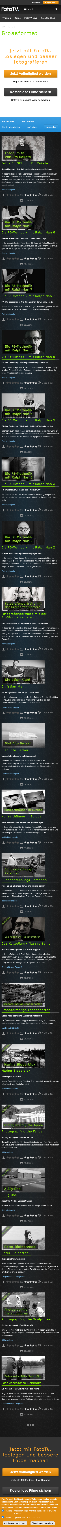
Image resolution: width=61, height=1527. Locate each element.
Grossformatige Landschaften (26, 1010)
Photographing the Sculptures (26, 1319)
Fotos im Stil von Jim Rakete (25, 163)
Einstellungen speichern (42, 1523)
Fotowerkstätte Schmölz (21, 1383)
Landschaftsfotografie (10, 707)
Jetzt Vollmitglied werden (30, 73)
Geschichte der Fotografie (12, 967)
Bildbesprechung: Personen (24, 880)
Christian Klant (14, 686)
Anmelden (36, 2)
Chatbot (8, 1518)
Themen (6, 18)
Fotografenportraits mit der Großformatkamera (24, 615)
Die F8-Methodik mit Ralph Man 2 (28, 547)
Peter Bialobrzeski (16, 1253)
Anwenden (51, 127)
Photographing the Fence (22, 1131)
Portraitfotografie (8, 190)
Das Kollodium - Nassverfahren (27, 943)
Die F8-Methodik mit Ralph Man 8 (28, 232)
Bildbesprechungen (9, 901)
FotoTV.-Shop (48, 18)
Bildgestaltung (7, 1152)
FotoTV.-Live (30, 18)
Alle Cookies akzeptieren (15, 1523)
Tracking (8, 1511)
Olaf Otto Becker (15, 750)
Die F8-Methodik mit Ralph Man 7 (28, 296)
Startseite (7, 27)
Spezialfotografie (8, 1210)
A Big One (9, 1195)
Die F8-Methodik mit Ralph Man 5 (28, 420)
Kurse (18, 18)
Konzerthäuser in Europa (22, 816)
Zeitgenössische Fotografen (13, 1277)
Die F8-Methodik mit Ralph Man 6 (28, 357)
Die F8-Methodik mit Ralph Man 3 (28, 484)
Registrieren (50, 2)
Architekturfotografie (10, 837)
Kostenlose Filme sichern (30, 92)
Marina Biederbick (16, 1071)
